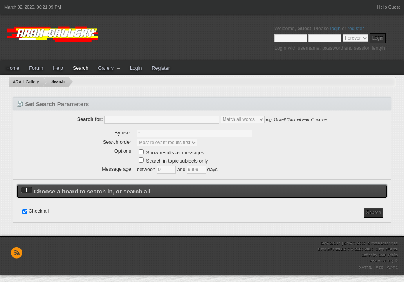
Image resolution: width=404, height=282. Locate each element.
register (356, 28)
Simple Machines (383, 243)
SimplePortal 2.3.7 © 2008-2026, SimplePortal (358, 249)
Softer (366, 255)
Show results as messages (171, 152)
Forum (36, 68)
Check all (39, 211)
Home (12, 68)
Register (161, 68)
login (335, 28)
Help (58, 68)
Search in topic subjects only (173, 161)
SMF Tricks (388, 255)
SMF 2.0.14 (331, 243)
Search (80, 68)
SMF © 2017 (355, 243)
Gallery (106, 68)
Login (136, 68)
